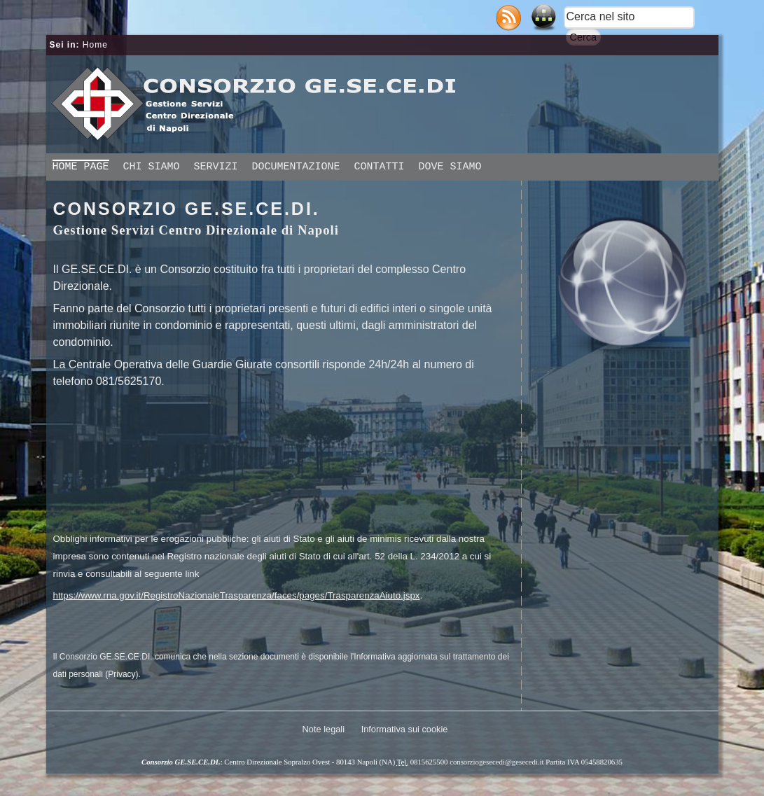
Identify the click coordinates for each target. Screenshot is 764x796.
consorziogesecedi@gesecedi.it (496, 761)
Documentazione (296, 167)
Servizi (216, 167)
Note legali (324, 729)
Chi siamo (151, 167)
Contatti (379, 167)
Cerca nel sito (601, 16)
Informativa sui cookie (404, 729)
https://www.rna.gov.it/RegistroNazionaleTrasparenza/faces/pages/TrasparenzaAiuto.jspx (236, 595)
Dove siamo (450, 167)
